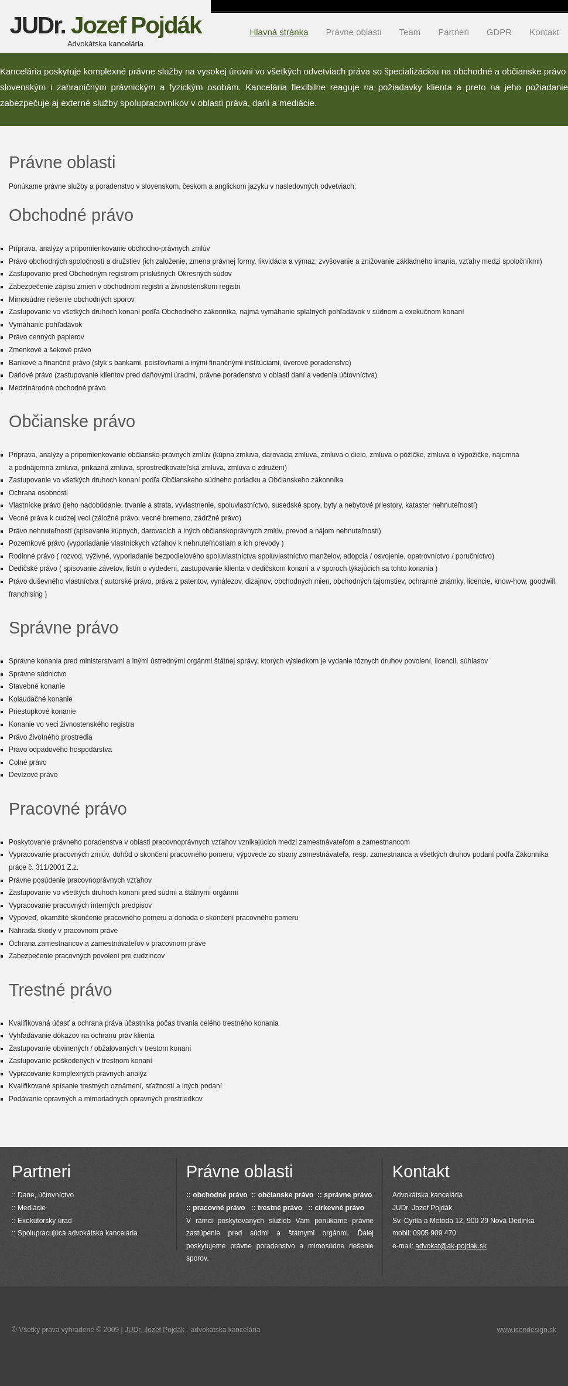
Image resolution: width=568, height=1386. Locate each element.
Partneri (453, 32)
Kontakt (544, 32)
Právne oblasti (354, 32)
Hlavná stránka (278, 32)
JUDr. (105, 30)
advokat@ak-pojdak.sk (451, 1246)
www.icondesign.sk (526, 1330)
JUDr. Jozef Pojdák (154, 1330)
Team (410, 32)
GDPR (499, 32)
